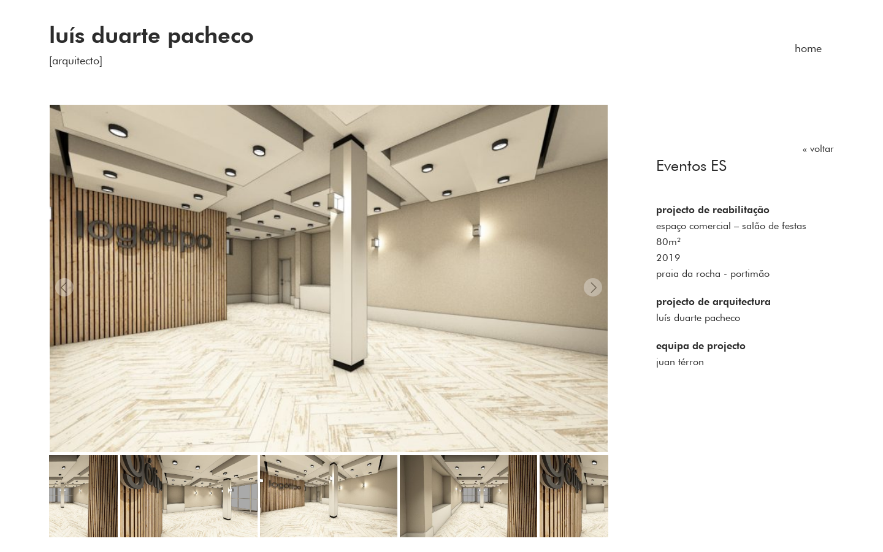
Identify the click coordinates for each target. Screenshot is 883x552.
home (808, 48)
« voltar (818, 148)
